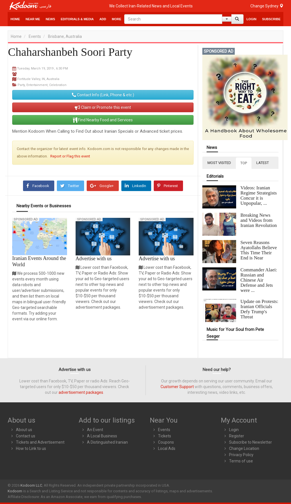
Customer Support (177, 386)
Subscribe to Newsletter (250, 442)
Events (35, 36)
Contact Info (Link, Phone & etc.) (103, 95)
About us (24, 429)
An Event (95, 429)
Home (15, 19)
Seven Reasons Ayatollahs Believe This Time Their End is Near (258, 250)
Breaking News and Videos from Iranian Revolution (258, 220)
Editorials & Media (77, 19)
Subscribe (271, 19)
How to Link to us (31, 448)
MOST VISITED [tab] (219, 163)
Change (266, 6)
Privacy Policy (241, 454)
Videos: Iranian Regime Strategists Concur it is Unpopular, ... (258, 195)
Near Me (33, 19)
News (50, 19)
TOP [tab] (243, 163)
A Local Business (102, 436)
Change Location (244, 448)
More (116, 19)
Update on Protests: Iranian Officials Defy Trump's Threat (259, 309)
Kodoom (15, 491)
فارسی (45, 6)
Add (102, 19)
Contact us (25, 436)
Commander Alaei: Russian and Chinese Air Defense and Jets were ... (258, 280)
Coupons (166, 442)
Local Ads (166, 448)
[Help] (227, 19)
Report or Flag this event (70, 156)
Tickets (164, 436)
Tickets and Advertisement (40, 442)
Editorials (215, 176)
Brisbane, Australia (65, 36)
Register (236, 436)
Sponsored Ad (26, 219)
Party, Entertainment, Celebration (42, 85)
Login (251, 19)
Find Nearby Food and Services (103, 120)
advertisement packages (81, 392)
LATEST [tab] (262, 163)
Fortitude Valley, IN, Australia (38, 79)
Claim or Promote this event (103, 107)
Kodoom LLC (31, 485)
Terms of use (241, 461)
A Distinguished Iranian (107, 442)
